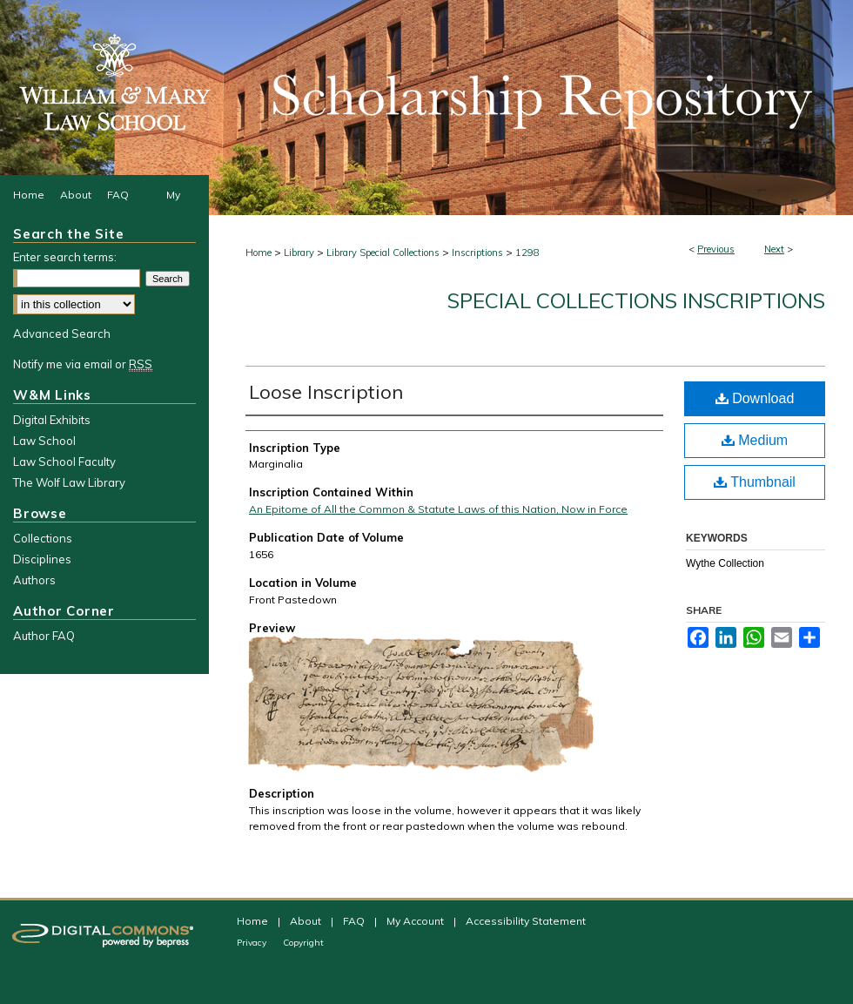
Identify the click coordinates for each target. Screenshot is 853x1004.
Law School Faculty (64, 461)
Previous (716, 249)
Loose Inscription (326, 392)
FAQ (355, 920)
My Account (416, 920)
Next (774, 249)
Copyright (303, 942)
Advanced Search (62, 333)
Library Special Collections (383, 252)
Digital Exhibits (52, 420)
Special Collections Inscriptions (636, 300)
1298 (527, 252)
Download (755, 398)
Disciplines (42, 559)
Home (258, 252)
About (307, 920)
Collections (42, 538)
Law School (44, 441)
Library (299, 252)
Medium (755, 440)
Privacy (253, 942)
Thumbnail (755, 482)
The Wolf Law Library (69, 482)
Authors (34, 580)
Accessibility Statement (526, 920)
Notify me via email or (82, 364)
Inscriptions (477, 252)
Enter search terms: (65, 257)
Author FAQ (44, 636)
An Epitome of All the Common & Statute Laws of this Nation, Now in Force (438, 508)
